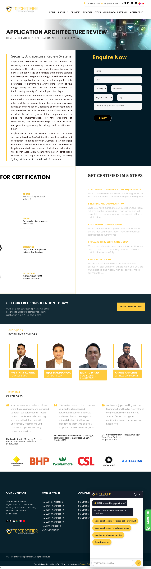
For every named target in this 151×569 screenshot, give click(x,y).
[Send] (138, 563)
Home (52, 12)
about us (63, 12)
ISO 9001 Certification (52, 501)
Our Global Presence (115, 12)
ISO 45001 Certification (53, 509)
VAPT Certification (50, 529)
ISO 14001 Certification (53, 505)
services (75, 12)
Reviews (87, 12)
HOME (9, 38)
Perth (35, 159)
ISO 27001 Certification (53, 517)
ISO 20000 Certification (53, 521)
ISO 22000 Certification (53, 513)
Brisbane (53, 159)
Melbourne (25, 159)
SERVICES (24, 38)
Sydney (15, 159)
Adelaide (43, 159)
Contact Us (136, 12)
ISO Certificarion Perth (88, 513)
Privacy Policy (86, 564)
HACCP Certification (51, 525)
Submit (103, 118)
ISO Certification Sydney (89, 517)
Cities (98, 12)
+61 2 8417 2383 (93, 3)
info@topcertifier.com (112, 3)
